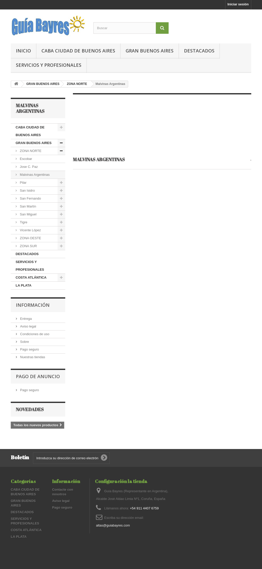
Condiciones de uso (34, 334)
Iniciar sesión (238, 4)
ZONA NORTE (77, 84)
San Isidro (27, 190)
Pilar (23, 182)
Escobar (25, 159)
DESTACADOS (199, 51)
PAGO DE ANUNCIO (38, 376)
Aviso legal (27, 326)
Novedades (30, 409)
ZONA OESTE (30, 238)
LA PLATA (23, 285)
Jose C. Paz (28, 167)
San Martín (27, 206)
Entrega (25, 319)
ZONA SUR (28, 246)
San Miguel (28, 214)
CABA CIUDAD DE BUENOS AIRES (78, 51)
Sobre (24, 342)
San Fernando (30, 198)
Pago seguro (29, 349)
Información (33, 305)
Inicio (23, 51)
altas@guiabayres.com (113, 525)
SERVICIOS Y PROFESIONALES (48, 65)
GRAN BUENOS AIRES (149, 51)
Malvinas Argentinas (34, 175)
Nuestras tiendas (32, 357)
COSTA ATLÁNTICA (31, 277)
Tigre (23, 222)
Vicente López (30, 230)
